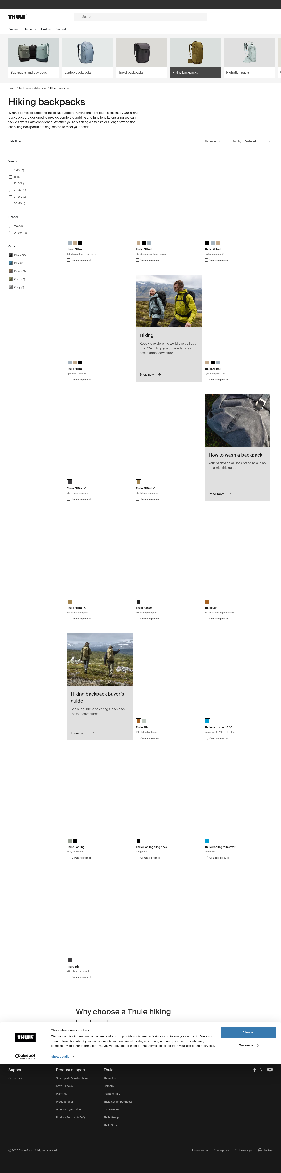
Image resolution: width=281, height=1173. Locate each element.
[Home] (41, 16)
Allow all (248, 1141)
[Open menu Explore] (48, 29)
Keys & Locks (64, 1086)
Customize (248, 1154)
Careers (109, 1086)
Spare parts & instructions (72, 1078)
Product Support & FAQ (70, 1117)
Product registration (68, 1109)
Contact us (15, 1078)
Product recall (64, 1101)
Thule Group (111, 1117)
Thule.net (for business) (118, 1101)
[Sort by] (258, 141)
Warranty (61, 1094)
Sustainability (112, 1094)
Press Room (111, 1109)
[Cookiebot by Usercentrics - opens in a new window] (25, 1165)
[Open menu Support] (63, 29)
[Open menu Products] (16, 29)
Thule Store (111, 1125)
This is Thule (111, 1078)
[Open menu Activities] (33, 29)
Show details (60, 1165)
